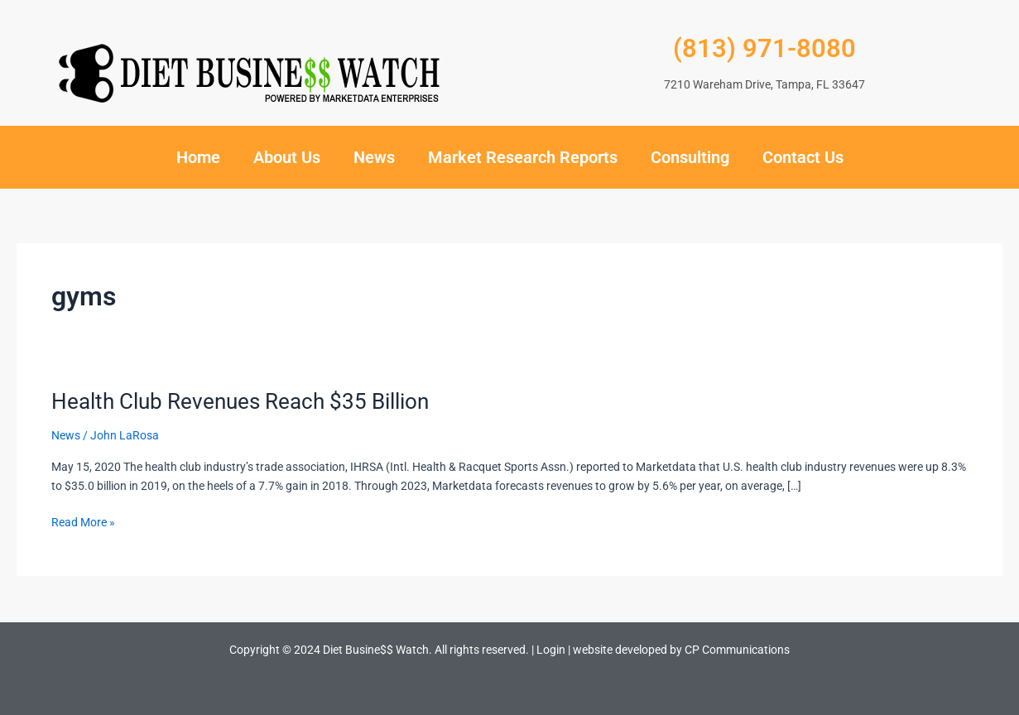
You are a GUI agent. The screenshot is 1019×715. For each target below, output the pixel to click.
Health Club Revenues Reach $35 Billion (240, 401)
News (374, 157)
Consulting (690, 157)
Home (198, 157)
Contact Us (803, 157)
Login (550, 649)
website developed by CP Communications (681, 649)
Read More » (83, 521)
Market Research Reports (523, 157)
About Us (286, 157)
